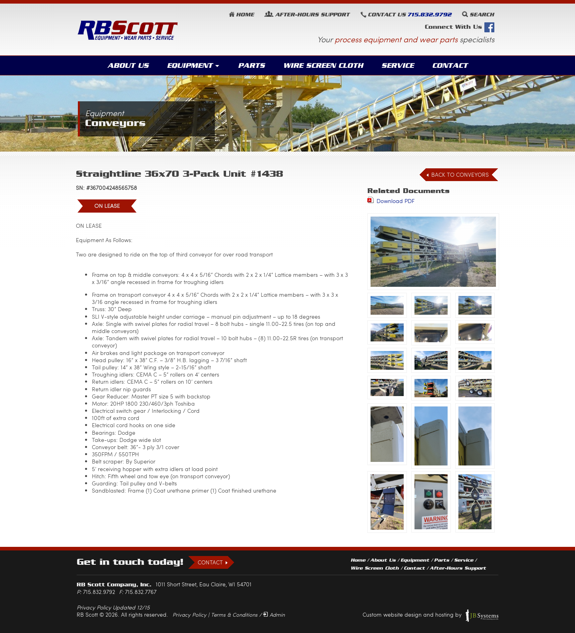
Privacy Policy (189, 614)
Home (245, 14)
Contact (450, 65)
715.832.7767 (141, 592)
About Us (128, 65)
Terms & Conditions (234, 614)
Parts (251, 65)
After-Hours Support (458, 568)
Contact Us (387, 14)
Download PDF (395, 201)
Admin (277, 614)
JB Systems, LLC (482, 615)
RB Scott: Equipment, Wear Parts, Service (128, 30)
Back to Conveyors (460, 174)
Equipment (189, 65)
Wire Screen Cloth (323, 65)
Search (482, 14)
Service (397, 65)
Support (312, 14)
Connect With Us (459, 27)
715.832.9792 (429, 14)
